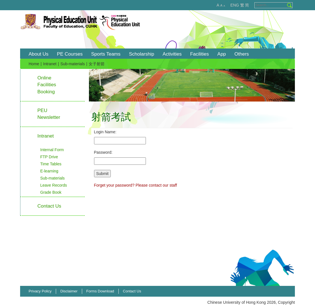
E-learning (49, 171)
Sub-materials (72, 64)
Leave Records (53, 185)
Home (34, 64)
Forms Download (100, 291)
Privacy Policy (40, 291)
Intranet (49, 64)
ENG (234, 5)
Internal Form (52, 149)
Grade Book (50, 192)
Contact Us (132, 291)
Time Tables (50, 164)
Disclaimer (69, 291)
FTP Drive (49, 157)
